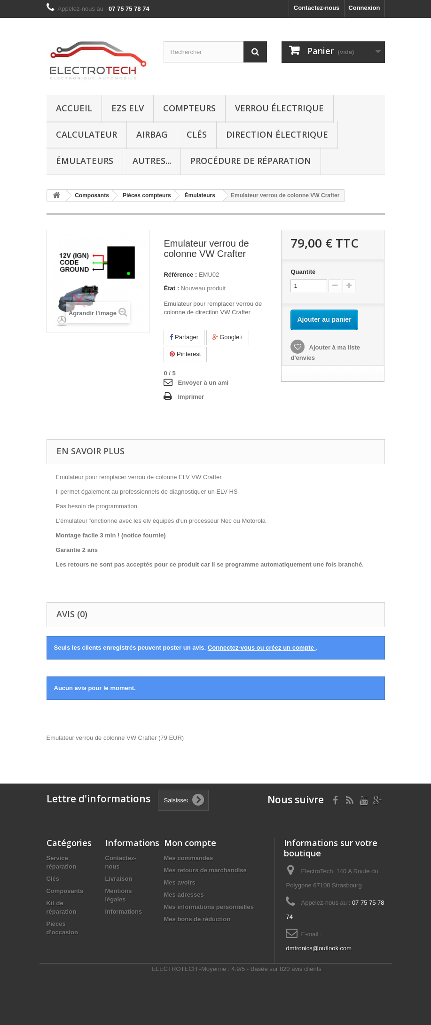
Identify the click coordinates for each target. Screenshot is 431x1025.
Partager (184, 337)
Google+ (227, 337)
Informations (123, 911)
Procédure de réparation (250, 160)
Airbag (151, 134)
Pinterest (185, 353)
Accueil (74, 108)
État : (171, 288)
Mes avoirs (180, 882)
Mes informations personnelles (209, 906)
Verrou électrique (279, 108)
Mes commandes (188, 858)
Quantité (302, 271)
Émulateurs (84, 160)
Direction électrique (277, 134)
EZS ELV (127, 108)
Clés (197, 134)
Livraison (119, 878)
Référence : (180, 274)
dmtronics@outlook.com (319, 948)
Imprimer (191, 396)
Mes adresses (184, 894)
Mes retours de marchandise (205, 870)
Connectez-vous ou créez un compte (262, 647)
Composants (65, 890)
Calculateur (86, 134)
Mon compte (190, 842)
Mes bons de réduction (197, 919)
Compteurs (189, 108)
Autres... (152, 160)
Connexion (364, 7)
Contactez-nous (317, 7)
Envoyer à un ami (203, 382)
